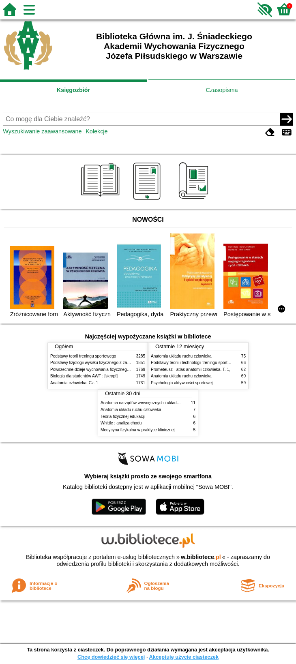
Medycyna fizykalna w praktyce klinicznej (138, 430)
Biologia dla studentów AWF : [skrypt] (84, 376)
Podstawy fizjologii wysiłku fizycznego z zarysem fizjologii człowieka (111, 362)
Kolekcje (96, 131)
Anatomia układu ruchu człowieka (181, 356)
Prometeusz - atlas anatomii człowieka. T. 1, (190, 369)
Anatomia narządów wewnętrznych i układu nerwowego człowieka (160, 403)
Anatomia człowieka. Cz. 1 (74, 383)
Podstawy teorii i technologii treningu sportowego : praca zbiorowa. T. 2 (215, 362)
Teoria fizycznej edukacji (123, 416)
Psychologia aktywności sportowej (181, 383)
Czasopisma (222, 90)
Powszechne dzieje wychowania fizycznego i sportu (97, 369)
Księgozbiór (73, 90)
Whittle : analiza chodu (121, 423)
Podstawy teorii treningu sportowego (83, 356)
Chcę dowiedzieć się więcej (111, 657)
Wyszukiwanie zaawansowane (42, 131)
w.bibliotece (201, 557)
